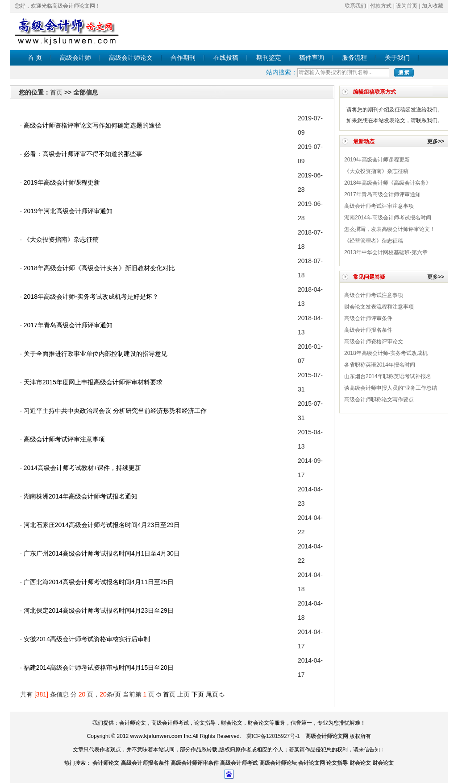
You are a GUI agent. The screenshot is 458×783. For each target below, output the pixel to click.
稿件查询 (311, 57)
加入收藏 (432, 6)
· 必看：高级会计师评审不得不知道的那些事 (81, 153)
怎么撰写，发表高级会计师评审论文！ (389, 229)
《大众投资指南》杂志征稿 (376, 171)
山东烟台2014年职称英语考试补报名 (387, 376)
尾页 (212, 694)
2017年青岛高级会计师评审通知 (382, 194)
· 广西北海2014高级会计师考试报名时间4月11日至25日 (97, 581)
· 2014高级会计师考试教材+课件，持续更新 (80, 467)
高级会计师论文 (131, 57)
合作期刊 (183, 57)
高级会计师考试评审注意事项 (379, 206)
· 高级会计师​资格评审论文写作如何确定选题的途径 (90, 125)
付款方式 (380, 6)
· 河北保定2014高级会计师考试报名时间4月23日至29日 (97, 610)
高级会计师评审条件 (368, 318)
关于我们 (397, 57)
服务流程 (354, 57)
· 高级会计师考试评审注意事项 (62, 439)
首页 (56, 92)
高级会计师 (75, 57)
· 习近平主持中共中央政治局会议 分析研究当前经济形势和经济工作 (113, 410)
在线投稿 (225, 57)
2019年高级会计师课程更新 (377, 160)
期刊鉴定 (268, 57)
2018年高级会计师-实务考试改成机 (386, 353)
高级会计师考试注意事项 (373, 295)
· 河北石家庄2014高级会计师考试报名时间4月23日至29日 (100, 524)
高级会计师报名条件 (368, 330)
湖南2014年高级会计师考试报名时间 (387, 217)
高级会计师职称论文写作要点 (379, 399)
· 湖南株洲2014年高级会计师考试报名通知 (78, 496)
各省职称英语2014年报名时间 (379, 365)
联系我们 (355, 6)
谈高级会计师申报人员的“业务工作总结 (390, 388)
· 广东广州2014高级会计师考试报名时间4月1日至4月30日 (100, 553)
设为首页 (406, 6)
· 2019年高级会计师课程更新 (60, 182)
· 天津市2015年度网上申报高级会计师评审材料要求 (91, 382)
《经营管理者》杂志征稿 (373, 241)
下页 (198, 694)
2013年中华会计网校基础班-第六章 (386, 252)
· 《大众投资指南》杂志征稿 (59, 239)
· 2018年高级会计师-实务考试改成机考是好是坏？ (89, 296)
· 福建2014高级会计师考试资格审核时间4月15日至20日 (97, 667)
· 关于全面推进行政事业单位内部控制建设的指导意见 (93, 353)
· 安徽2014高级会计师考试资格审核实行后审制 (85, 639)
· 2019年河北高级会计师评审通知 (66, 210)
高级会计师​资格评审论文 (373, 341)
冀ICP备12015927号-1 (273, 736)
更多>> (435, 141)
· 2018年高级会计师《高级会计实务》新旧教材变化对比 (97, 268)
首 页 (35, 57)
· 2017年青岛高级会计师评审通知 (66, 325)
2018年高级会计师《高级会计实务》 (387, 183)
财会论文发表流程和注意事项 (379, 307)
